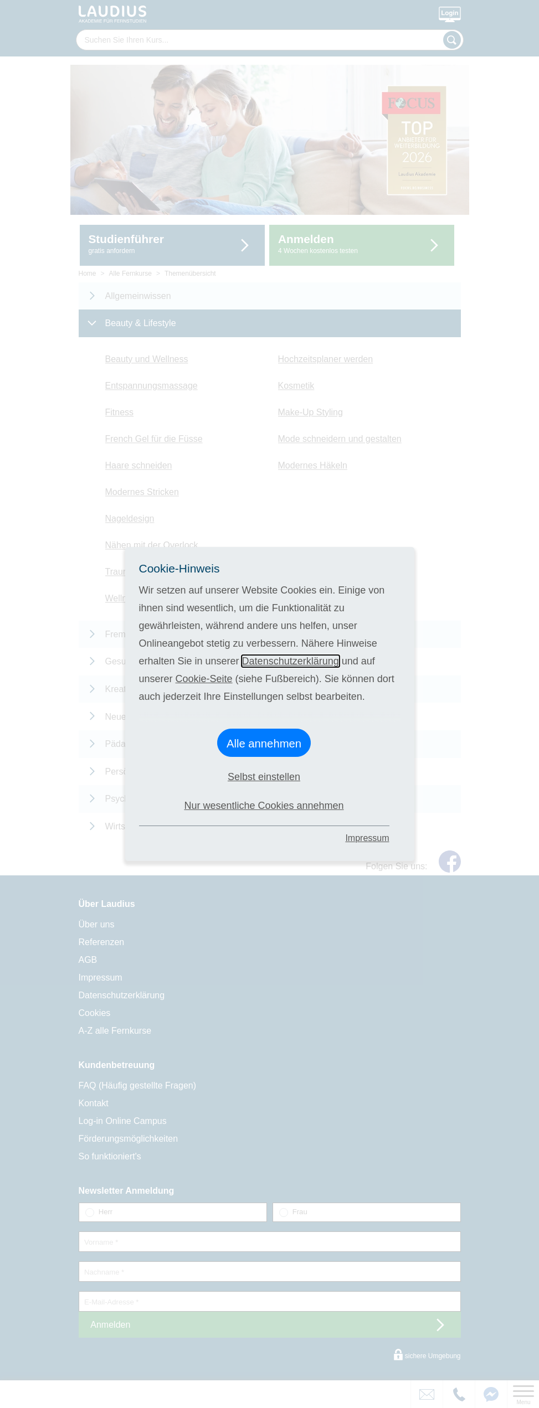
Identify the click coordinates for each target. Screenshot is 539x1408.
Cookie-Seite (204, 678)
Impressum (367, 838)
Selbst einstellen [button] (264, 776)
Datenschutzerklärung (290, 661)
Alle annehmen (264, 743)
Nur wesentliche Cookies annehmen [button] (263, 805)
